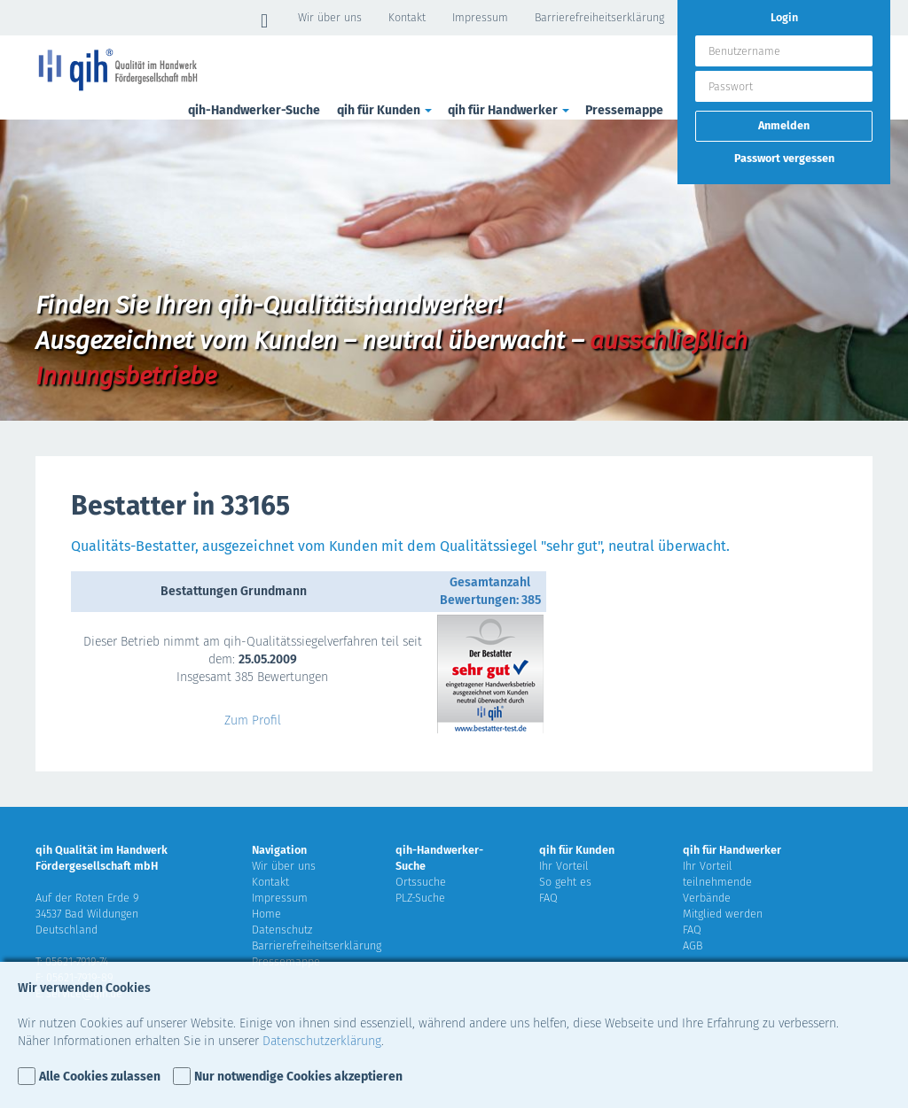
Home (266, 913)
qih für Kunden (385, 110)
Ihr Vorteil (564, 865)
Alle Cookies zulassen (99, 1076)
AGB (692, 945)
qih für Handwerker (510, 110)
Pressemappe (624, 110)
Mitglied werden (723, 913)
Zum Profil (252, 720)
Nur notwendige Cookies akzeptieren (298, 1076)
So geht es (565, 881)
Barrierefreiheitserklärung (599, 17)
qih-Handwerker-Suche (254, 110)
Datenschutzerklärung (321, 1041)
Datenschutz (282, 929)
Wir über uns (330, 17)
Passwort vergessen (784, 158)
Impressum (480, 17)
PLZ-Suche (420, 897)
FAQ (548, 897)
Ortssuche (420, 881)
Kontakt (407, 17)
